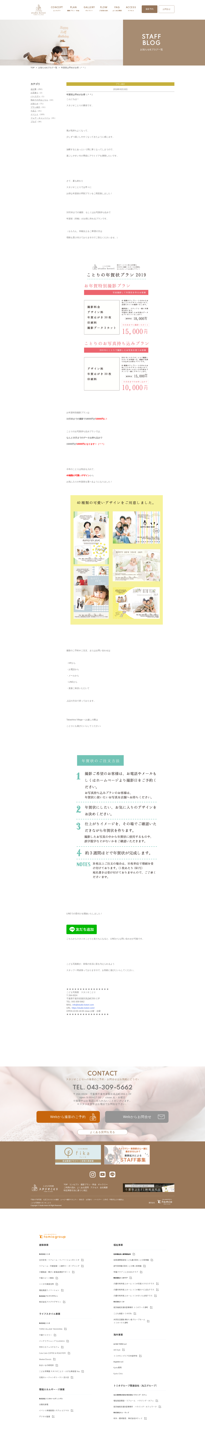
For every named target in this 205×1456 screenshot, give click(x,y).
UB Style (116, 1375)
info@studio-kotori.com (83, 1005)
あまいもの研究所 (46, 1390)
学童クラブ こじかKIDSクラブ (125, 1297)
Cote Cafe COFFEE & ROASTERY (52, 1378)
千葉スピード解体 (46, 1303)
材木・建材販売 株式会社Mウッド (127, 1444)
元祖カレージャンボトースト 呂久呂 (54, 1402)
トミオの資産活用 (46, 1309)
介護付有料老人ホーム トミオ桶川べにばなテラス (133, 1315)
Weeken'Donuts (45, 1384)
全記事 (33, 89)
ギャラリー (103, 1184)
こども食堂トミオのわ (122, 1339)
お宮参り (34, 93)
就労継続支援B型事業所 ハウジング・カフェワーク (135, 1432)
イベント (34, 114)
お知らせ (34, 103)
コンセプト (74, 1184)
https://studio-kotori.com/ (83, 1008)
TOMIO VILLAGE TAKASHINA (50, 1354)
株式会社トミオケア (120, 1303)
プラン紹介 (35, 107)
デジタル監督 (44, 1442)
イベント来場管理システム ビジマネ (54, 1436)
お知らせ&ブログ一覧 (47, 67)
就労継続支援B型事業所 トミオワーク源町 (130, 1333)
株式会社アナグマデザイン (50, 1327)
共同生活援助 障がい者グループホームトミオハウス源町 (129, 1346)
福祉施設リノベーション (49, 1315)
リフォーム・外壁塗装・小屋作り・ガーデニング (59, 1291)
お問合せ (166, 9)
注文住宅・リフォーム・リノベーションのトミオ (59, 1285)
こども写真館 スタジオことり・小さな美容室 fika (59, 1396)
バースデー (35, 96)
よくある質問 (83, 1187)
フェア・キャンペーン (40, 118)
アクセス (94, 1187)
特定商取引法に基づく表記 (75, 1190)
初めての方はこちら (39, 100)
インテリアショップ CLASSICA (52, 1366)
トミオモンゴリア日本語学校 (125, 1381)
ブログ (33, 121)
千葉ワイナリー (45, 1360)
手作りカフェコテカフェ (49, 1372)
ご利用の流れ (69, 1187)
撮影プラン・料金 (88, 1184)
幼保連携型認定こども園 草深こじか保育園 (131, 1285)
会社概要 (104, 1187)
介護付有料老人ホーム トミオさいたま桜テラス (132, 1321)
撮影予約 (149, 9)
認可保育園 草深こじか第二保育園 (127, 1291)
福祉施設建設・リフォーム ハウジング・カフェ (133, 1426)
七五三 (33, 111)
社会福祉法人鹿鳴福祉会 (122, 1279)
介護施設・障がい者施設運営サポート (54, 1297)
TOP (33, 67)
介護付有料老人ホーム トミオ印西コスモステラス (133, 1309)
